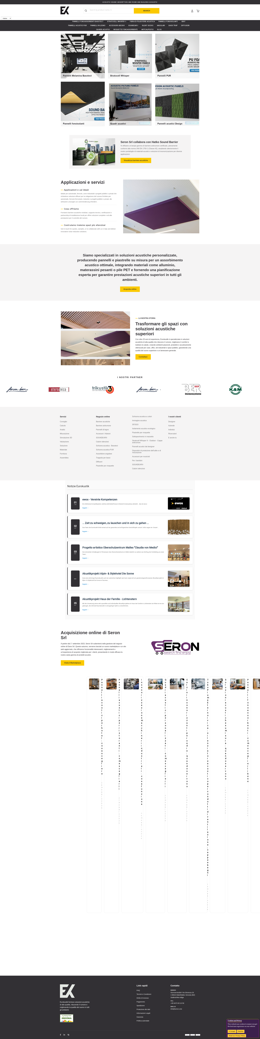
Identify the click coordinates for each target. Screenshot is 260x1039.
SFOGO (135, 424)
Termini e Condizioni (144, 994)
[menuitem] (88, 21)
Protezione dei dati (143, 1009)
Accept (232, 1031)
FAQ (138, 990)
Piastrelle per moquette (105, 466)
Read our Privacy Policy (237, 1036)
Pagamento (141, 1002)
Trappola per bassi (103, 458)
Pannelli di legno (102, 430)
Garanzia (140, 1017)
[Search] (146, 11)
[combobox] (105, 10)
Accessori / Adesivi (103, 434)
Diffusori (99, 462)
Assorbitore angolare (104, 454)
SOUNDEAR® (101, 438)
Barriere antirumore (103, 426)
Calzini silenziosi (102, 442)
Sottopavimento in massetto (143, 436)
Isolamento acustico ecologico (143, 428)
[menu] (130, 25)
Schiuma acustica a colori (142, 416)
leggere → (85, 508)
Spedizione (141, 1005)
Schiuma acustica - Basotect (107, 446)
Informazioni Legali (143, 1013)
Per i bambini (137, 460)
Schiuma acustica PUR (105, 450)
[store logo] (64, 10)
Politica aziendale (143, 1021)
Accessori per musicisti (141, 456)
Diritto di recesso (143, 998)
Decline (240, 1031)
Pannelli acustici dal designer (143, 446)
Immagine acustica (139, 420)
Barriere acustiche (103, 422)
